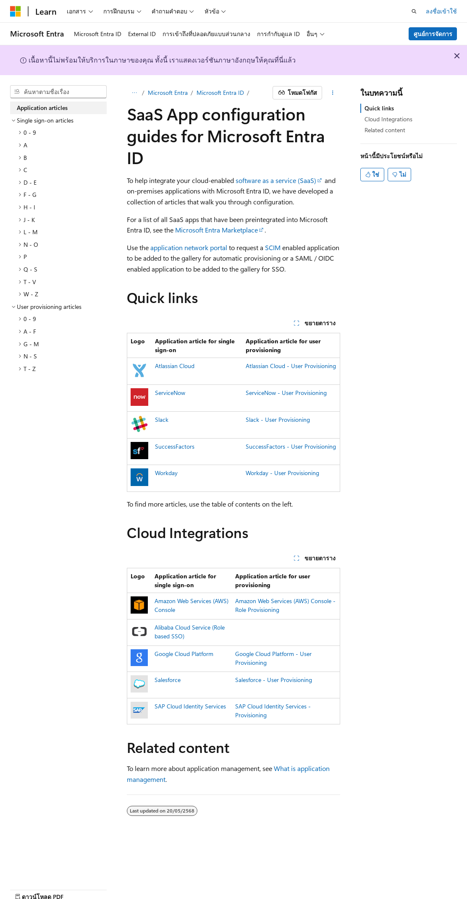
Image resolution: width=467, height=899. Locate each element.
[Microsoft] (15, 11)
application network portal (188, 247)
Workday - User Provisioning (282, 473)
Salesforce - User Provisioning (273, 680)
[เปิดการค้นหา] (414, 11)
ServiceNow (170, 393)
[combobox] (58, 92)
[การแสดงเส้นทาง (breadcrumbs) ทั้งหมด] (134, 92)
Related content (385, 130)
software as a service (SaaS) (276, 180)
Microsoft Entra (168, 93)
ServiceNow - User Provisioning (286, 393)
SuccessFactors (174, 446)
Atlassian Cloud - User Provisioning (291, 366)
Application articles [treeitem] (42, 108)
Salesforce (168, 680)
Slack (161, 419)
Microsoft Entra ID (220, 93)
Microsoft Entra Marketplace (216, 229)
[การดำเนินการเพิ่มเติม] (332, 92)
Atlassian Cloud (174, 366)
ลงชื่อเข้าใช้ (441, 11)
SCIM (273, 247)
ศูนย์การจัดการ (433, 34)
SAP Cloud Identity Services (190, 706)
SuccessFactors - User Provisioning (291, 446)
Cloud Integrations (388, 119)
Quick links (379, 108)
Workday (166, 473)
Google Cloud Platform (184, 654)
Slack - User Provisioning (278, 419)
